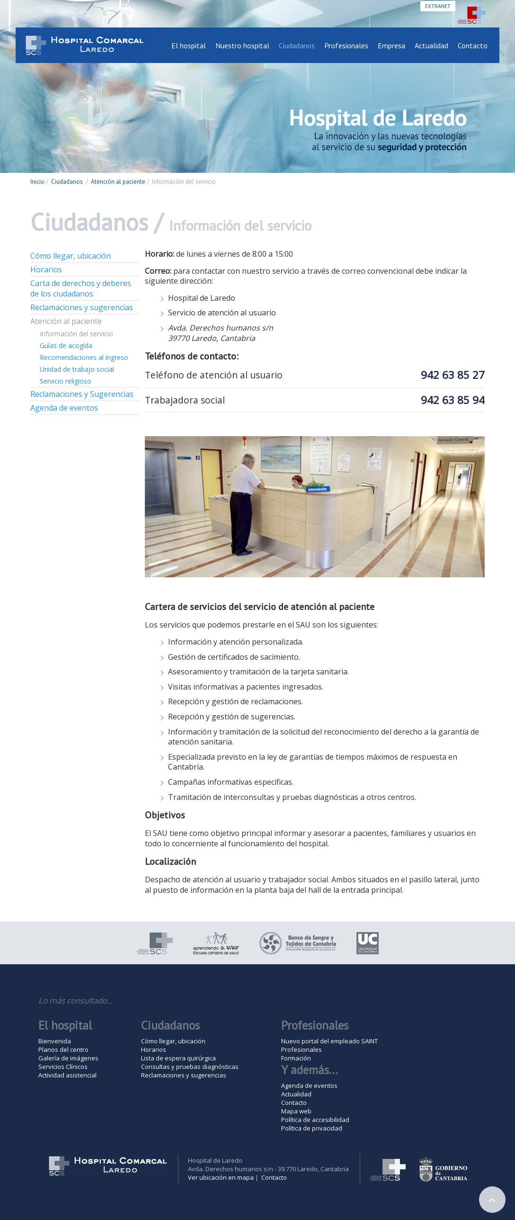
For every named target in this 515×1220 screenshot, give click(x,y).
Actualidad (431, 45)
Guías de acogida (66, 345)
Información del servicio (76, 333)
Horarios (46, 269)
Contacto (473, 45)
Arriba (492, 1199)
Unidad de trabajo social (77, 369)
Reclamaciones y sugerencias (81, 307)
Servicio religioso (65, 381)
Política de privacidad (311, 1128)
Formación (296, 1058)
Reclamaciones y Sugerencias (81, 394)
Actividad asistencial (67, 1075)
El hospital (188, 45)
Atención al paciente (118, 182)
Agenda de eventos (64, 408)
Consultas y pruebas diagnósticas (190, 1066)
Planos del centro (63, 1049)
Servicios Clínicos (63, 1066)
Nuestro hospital (242, 45)
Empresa (391, 45)
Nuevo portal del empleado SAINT (329, 1041)
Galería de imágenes (68, 1058)
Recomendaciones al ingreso (84, 357)
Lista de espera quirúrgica (178, 1058)
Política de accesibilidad (315, 1119)
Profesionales (346, 45)
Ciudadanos (297, 45)
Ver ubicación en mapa (221, 1177)
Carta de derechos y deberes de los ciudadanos (80, 288)
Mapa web (296, 1111)
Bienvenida (54, 1041)
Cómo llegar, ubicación (70, 256)
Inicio (37, 182)
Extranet (438, 6)
